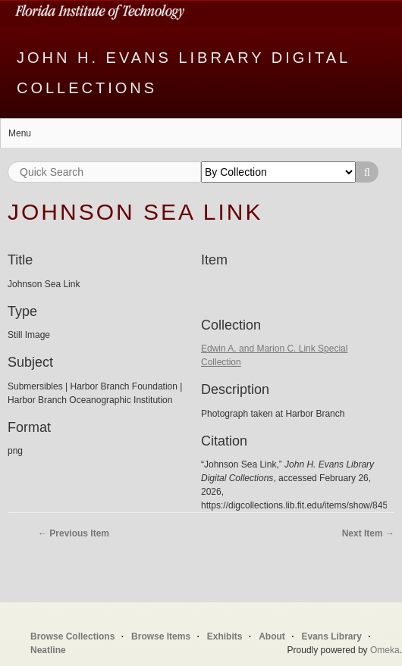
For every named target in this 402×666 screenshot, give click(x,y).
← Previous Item (73, 533)
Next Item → (368, 533)
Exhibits (225, 636)
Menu (19, 133)
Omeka (385, 650)
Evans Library (331, 636)
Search (367, 172)
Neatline (48, 650)
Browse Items (160, 636)
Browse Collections (72, 636)
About (272, 636)
